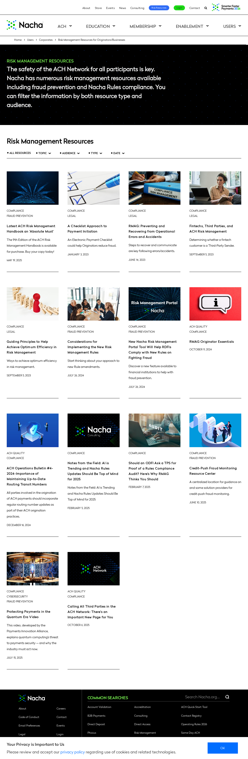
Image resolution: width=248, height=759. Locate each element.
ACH (62, 26)
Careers (61, 708)
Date (116, 153)
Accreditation (142, 707)
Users (229, 26)
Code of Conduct (29, 717)
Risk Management (145, 732)
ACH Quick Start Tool (194, 707)
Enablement (190, 26)
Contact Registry (191, 715)
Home (18, 39)
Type (94, 153)
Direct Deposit (96, 724)
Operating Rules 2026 (194, 724)
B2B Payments (96, 715)
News (122, 8)
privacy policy (72, 751)
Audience (68, 153)
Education (98, 26)
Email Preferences (29, 725)
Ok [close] (222, 748)
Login (179, 7)
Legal (22, 734)
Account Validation (99, 707)
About (86, 8)
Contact (194, 8)
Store (98, 8)
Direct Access (142, 724)
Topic (42, 153)
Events (110, 8)
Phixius (92, 732)
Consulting (137, 8)
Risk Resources (159, 7)
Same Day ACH (190, 732)
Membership (143, 26)
